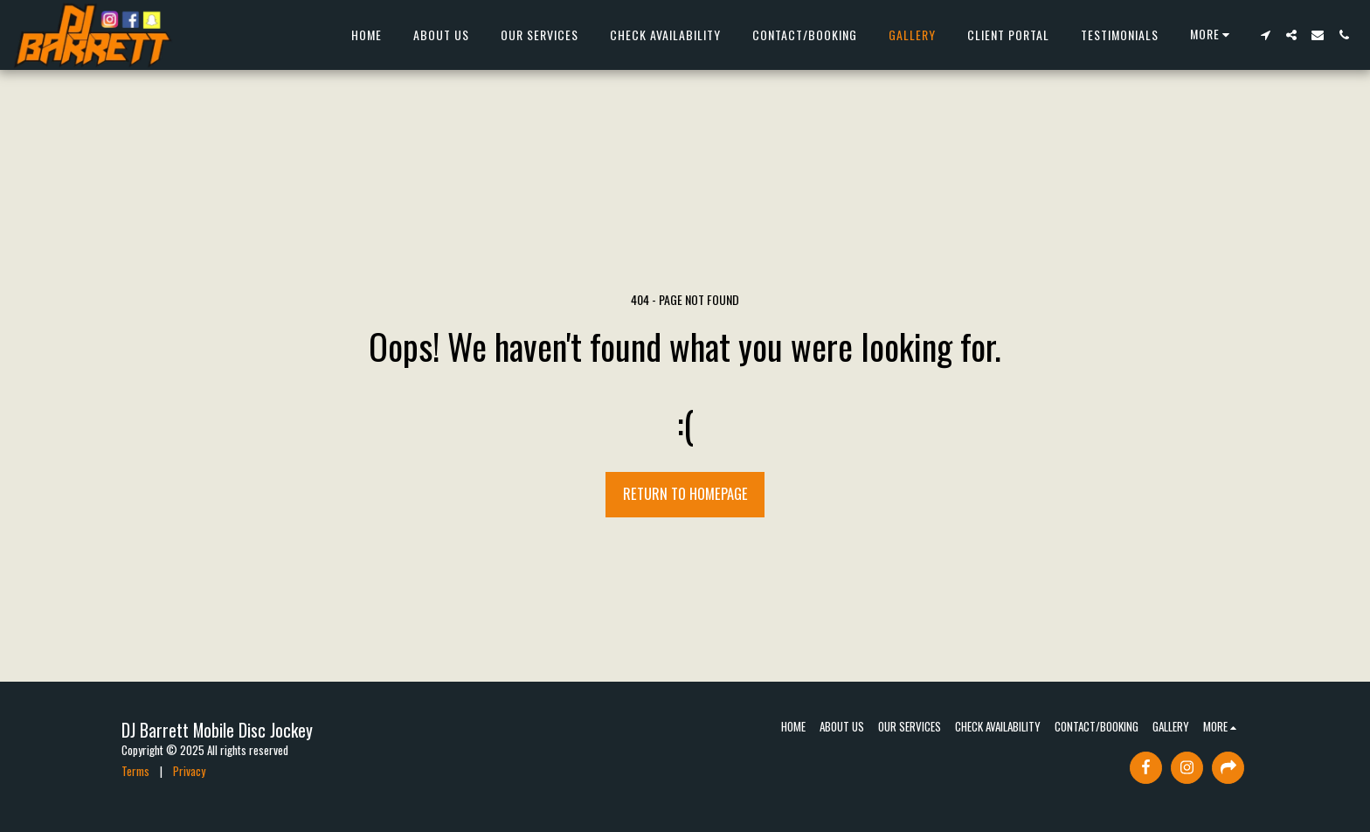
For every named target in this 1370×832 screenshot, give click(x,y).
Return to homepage (685, 493)
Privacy (189, 771)
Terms (135, 771)
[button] (1265, 35)
